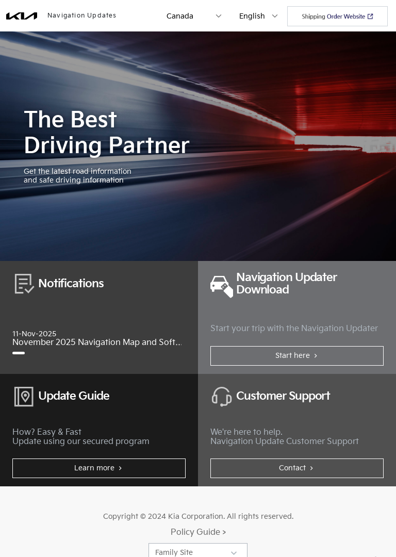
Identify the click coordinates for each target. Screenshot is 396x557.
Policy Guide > (198, 532)
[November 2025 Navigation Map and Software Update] (18, 353)
